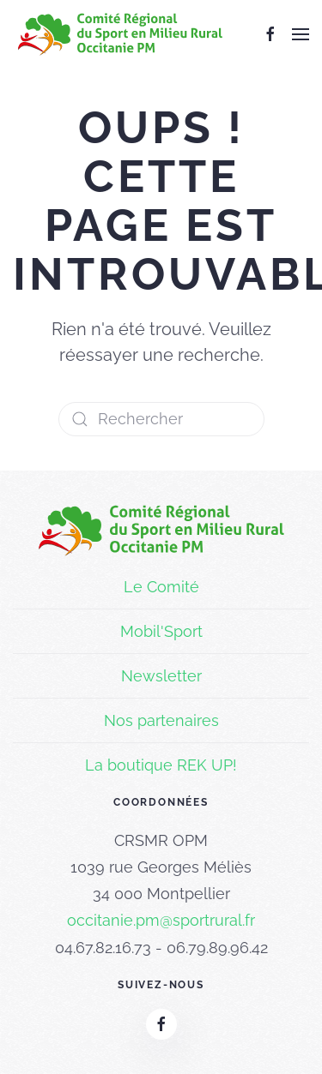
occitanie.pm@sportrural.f (158, 920)
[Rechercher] (161, 419)
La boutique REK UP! (161, 765)
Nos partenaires (161, 720)
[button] (300, 34)
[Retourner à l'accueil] (120, 34)
